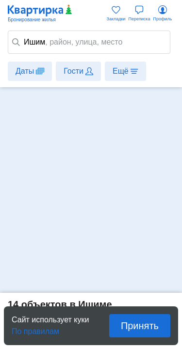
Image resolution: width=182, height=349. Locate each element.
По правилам (35, 328)
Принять (140, 325)
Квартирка (40, 13)
